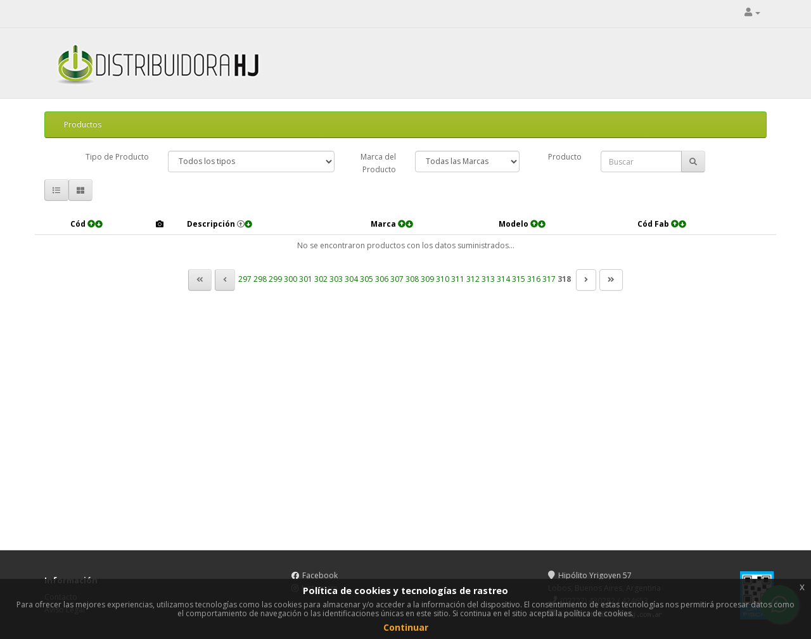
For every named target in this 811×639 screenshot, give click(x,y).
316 (533, 279)
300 (290, 279)
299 (275, 279)
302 (321, 279)
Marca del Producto (378, 163)
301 (305, 279)
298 (260, 279)
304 (351, 279)
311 (457, 279)
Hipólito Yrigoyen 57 (590, 575)
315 (518, 279)
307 (397, 279)
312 (473, 279)
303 (336, 279)
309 (427, 279)
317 (549, 279)
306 (381, 279)
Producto (565, 156)
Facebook (320, 575)
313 (488, 279)
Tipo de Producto (117, 156)
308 (412, 279)
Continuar (405, 627)
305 (366, 279)
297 (245, 279)
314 (503, 279)
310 (442, 279)
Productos (82, 124)
